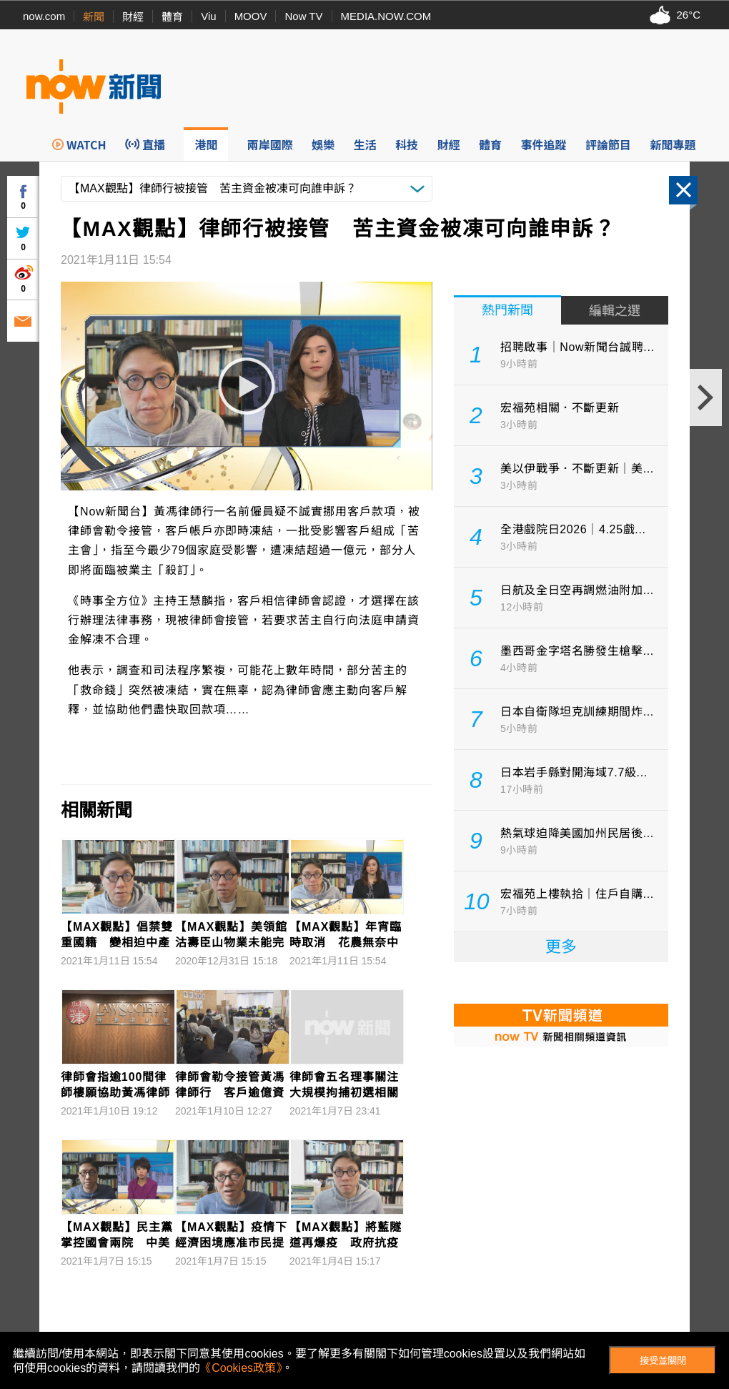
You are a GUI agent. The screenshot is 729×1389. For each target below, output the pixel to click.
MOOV (250, 16)
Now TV (303, 16)
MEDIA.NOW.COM (386, 16)
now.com (44, 16)
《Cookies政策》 (241, 1368)
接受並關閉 (663, 1360)
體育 (172, 17)
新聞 (93, 17)
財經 (133, 17)
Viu (208, 16)
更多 (561, 947)
